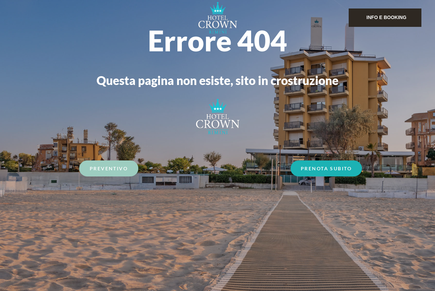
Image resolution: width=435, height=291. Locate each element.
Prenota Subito (326, 169)
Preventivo (109, 169)
